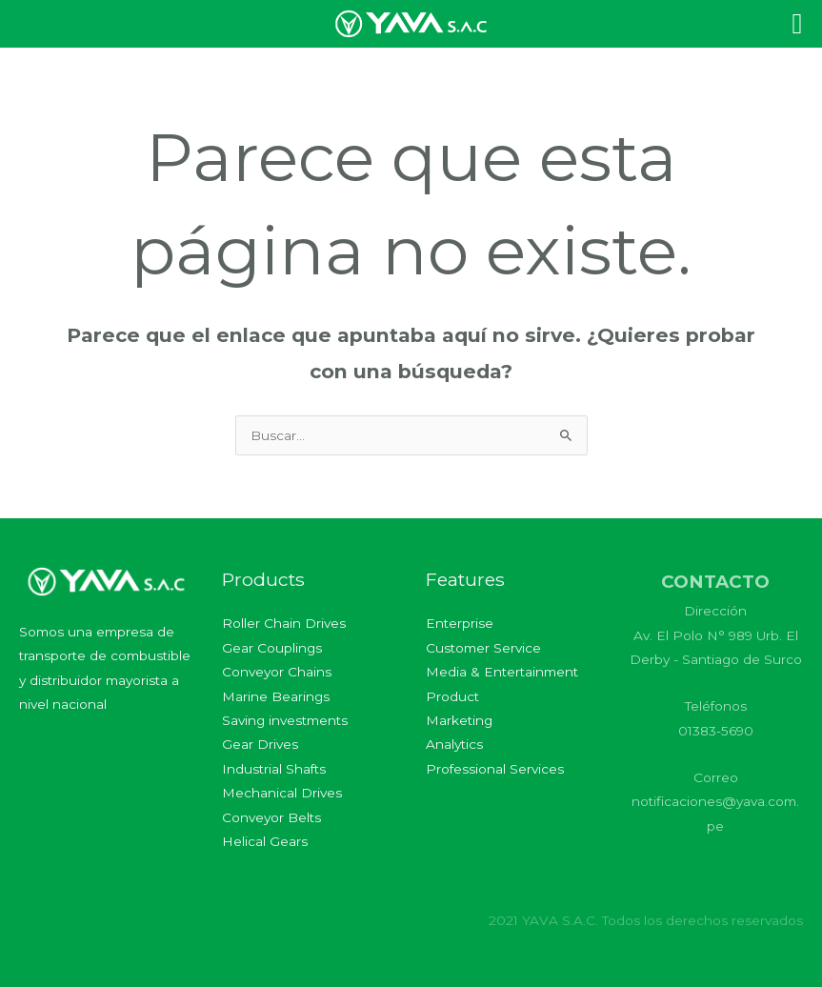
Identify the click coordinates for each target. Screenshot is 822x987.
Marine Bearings (276, 696)
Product (452, 696)
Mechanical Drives (282, 792)
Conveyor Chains (276, 671)
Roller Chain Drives (284, 623)
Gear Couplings (272, 647)
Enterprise (459, 623)
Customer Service (483, 647)
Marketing (459, 720)
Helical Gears (265, 841)
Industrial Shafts (274, 768)
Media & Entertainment (502, 671)
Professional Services (495, 768)
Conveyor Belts (271, 817)
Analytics (454, 744)
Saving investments (285, 720)
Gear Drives (260, 744)
